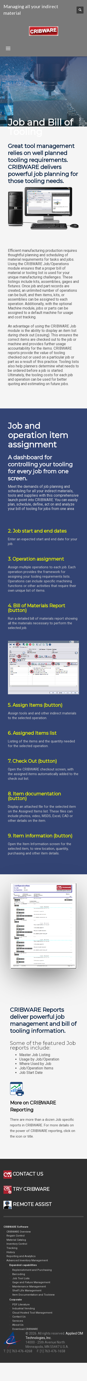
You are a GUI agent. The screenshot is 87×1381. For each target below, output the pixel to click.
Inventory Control (16, 1243)
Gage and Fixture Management (31, 1282)
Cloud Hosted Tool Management (32, 1312)
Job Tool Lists (20, 1278)
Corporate (15, 1299)
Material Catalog (16, 1239)
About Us (17, 1324)
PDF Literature (21, 1304)
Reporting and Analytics (20, 1256)
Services (17, 1320)
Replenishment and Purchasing (32, 1270)
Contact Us (19, 1316)
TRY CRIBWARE (26, 1189)
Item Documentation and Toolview (33, 1294)
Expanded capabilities (23, 1265)
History (10, 1252)
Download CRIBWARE (25, 1329)
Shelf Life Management (26, 1290)
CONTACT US (23, 1174)
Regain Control (15, 1235)
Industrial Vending (23, 1308)
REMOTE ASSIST (27, 1204)
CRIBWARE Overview (18, 1231)
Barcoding (18, 1274)
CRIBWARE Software (15, 1226)
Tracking (11, 1248)
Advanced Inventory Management (27, 1260)
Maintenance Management (29, 1286)
